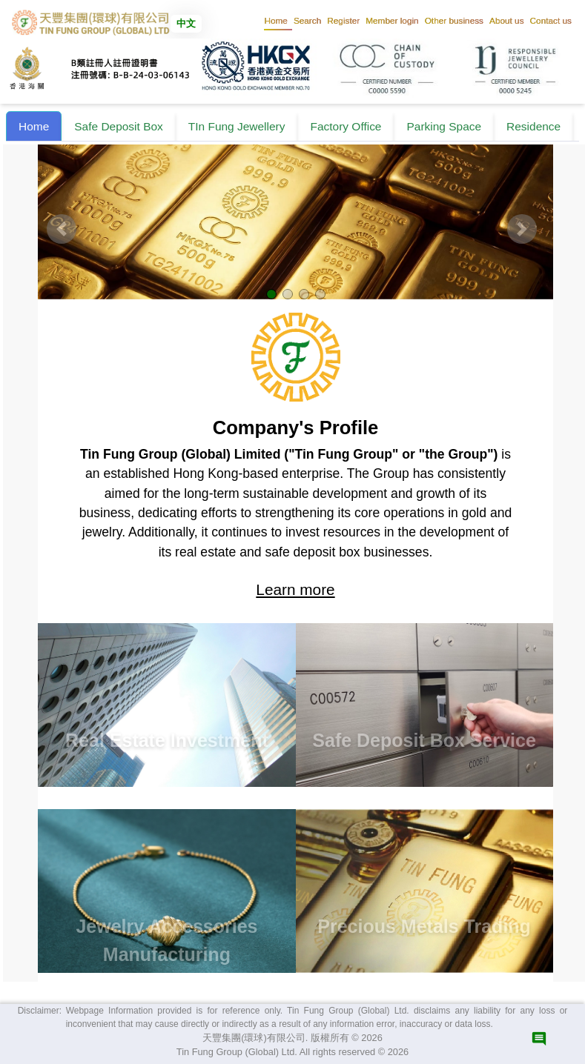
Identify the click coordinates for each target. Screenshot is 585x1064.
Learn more (295, 589)
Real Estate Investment (166, 740)
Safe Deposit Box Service (424, 740)
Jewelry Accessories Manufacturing (166, 940)
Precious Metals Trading (424, 926)
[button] (307, 20)
